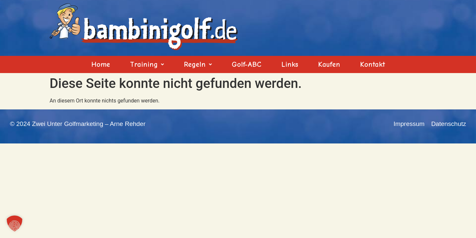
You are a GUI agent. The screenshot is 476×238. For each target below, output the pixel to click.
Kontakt (372, 64)
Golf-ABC (246, 64)
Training (147, 64)
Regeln (198, 64)
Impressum (408, 123)
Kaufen (329, 64)
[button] (147, 64)
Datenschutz (448, 123)
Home (100, 64)
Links (289, 64)
